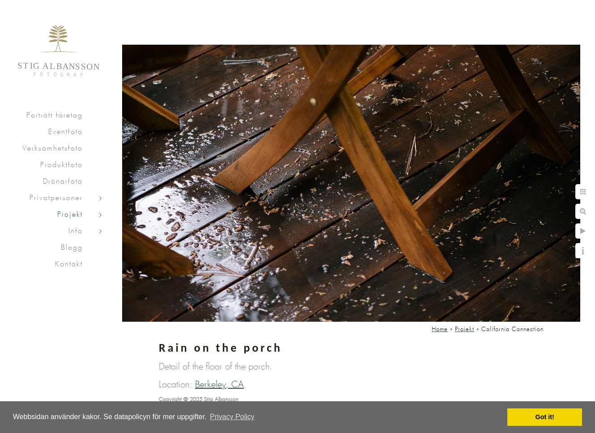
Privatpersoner (56, 198)
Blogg (72, 248)
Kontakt (69, 264)
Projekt (70, 215)
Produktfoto (61, 165)
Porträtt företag (54, 115)
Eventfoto (65, 132)
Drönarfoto (63, 181)
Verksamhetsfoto (52, 148)
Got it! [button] (545, 416)
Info (75, 231)
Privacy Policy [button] (232, 416)
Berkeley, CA (219, 385)
